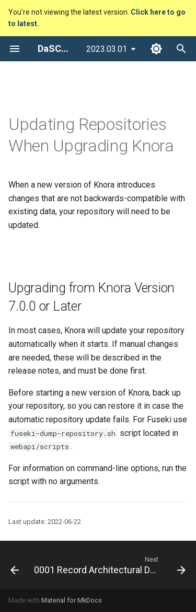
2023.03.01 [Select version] (106, 49)
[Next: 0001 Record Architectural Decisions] (109, 565)
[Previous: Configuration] (13, 565)
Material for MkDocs (71, 600)
